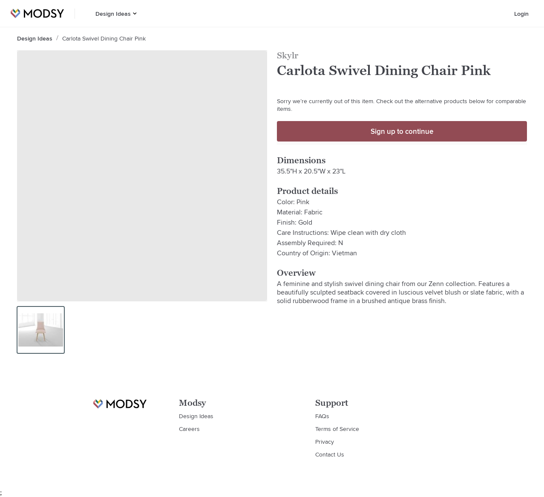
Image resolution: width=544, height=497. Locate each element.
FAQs (322, 416)
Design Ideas (113, 13)
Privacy (324, 441)
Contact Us (329, 454)
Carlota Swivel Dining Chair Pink (104, 38)
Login (521, 13)
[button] (134, 13)
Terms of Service (337, 429)
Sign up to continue (402, 131)
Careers (189, 429)
